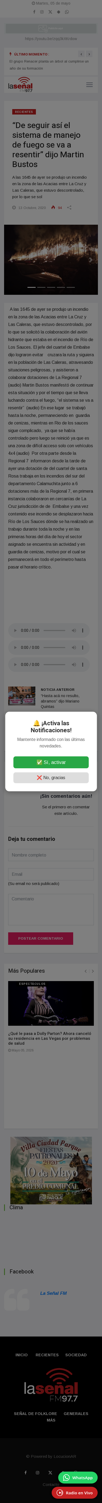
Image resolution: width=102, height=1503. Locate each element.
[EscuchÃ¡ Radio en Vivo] (75, 1493)
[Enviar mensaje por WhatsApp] (78, 1478)
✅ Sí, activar (51, 762)
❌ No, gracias (51, 777)
